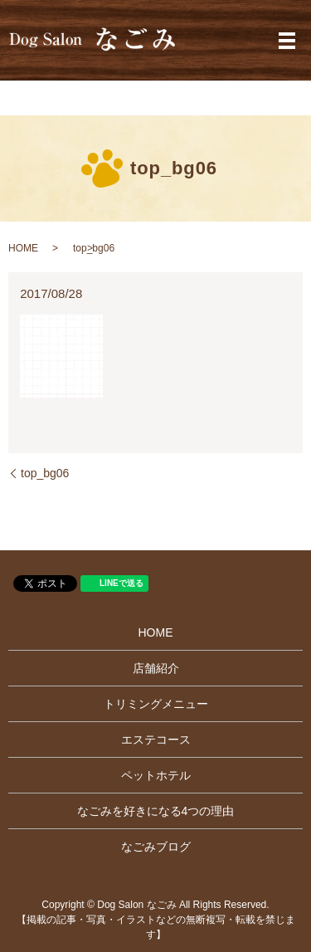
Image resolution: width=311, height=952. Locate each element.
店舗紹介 (156, 668)
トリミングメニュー (156, 703)
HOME (23, 248)
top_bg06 (45, 473)
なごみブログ (156, 846)
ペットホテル (156, 775)
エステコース (156, 739)
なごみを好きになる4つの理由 (156, 811)
